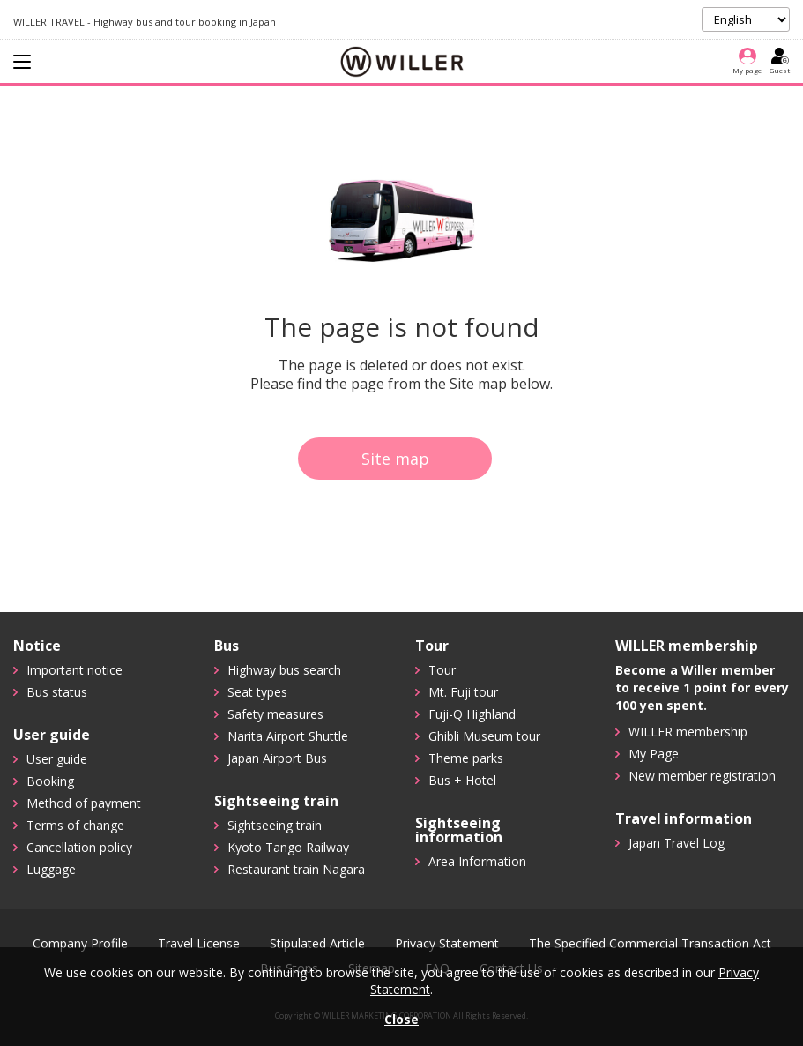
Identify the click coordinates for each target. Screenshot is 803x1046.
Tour (442, 669)
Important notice (74, 669)
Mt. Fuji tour (463, 692)
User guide (56, 759)
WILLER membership (687, 731)
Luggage (51, 869)
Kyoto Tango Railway (288, 847)
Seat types (257, 692)
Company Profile (80, 944)
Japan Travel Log (676, 842)
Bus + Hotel (462, 780)
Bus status (56, 692)
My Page (653, 753)
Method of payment (83, 803)
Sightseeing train (274, 825)
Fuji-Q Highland (472, 714)
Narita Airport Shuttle (287, 736)
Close (401, 1019)
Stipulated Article (317, 944)
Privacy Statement (447, 944)
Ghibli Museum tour (484, 736)
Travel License (199, 944)
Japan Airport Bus (277, 758)
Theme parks (465, 758)
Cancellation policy (79, 847)
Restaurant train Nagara (296, 869)
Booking (50, 781)
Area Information (477, 861)
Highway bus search (284, 669)
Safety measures (275, 714)
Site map (395, 458)
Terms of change (75, 825)
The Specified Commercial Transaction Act (650, 944)
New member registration (702, 775)
